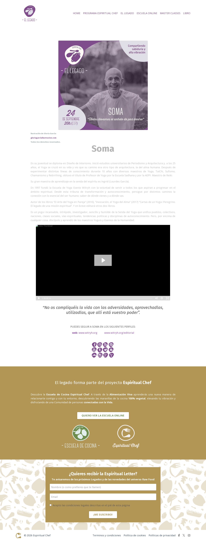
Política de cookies (135, 535)
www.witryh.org (88, 332)
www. (107, 332)
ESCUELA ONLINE (147, 13)
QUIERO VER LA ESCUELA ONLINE (103, 415)
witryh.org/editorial (122, 332)
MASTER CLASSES (170, 13)
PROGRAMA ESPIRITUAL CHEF (100, 13)
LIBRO (186, 13)
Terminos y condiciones (107, 535)
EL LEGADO (127, 13)
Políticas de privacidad (162, 535)
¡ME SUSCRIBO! (102, 514)
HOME (76, 13)
